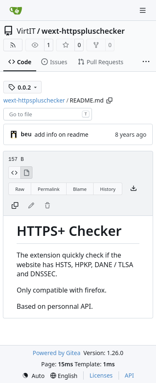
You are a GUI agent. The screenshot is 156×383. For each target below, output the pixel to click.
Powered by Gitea (56, 353)
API (129, 375)
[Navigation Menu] (143, 10)
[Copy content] (15, 206)
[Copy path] (109, 100)
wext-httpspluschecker (83, 31)
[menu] (33, 376)
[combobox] (47, 114)
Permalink (48, 189)
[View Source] (14, 172)
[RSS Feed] (12, 45)
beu (26, 134)
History (108, 189)
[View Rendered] (26, 172)
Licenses (101, 375)
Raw (20, 189)
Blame (80, 189)
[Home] (15, 10)
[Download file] (133, 189)
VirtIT (26, 31)
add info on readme (62, 134)
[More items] (146, 62)
